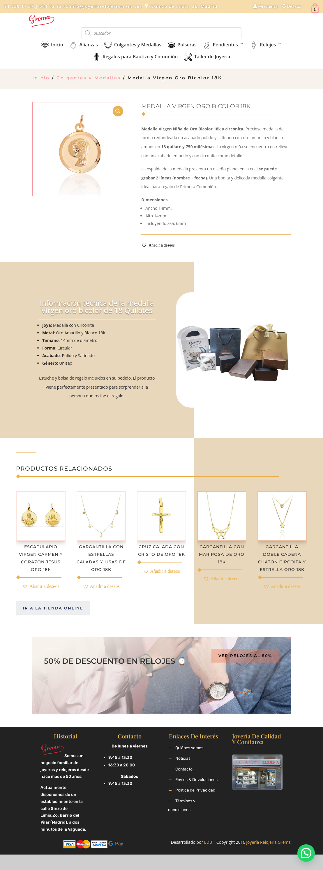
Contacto (184, 769)
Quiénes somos (189, 747)
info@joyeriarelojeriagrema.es (106, 6)
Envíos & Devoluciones (196, 779)
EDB (208, 842)
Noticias (182, 758)
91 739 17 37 (19, 6)
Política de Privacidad (195, 790)
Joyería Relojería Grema (268, 842)
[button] (157, 245)
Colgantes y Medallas (89, 78)
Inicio (41, 78)
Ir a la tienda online (53, 608)
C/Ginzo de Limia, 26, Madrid (183, 6)
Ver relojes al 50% (245, 655)
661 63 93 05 (53, 6)
